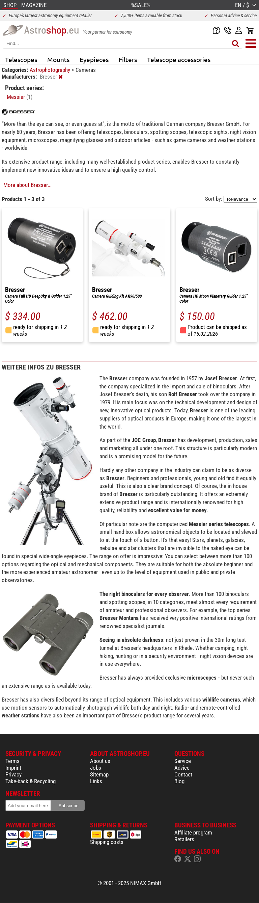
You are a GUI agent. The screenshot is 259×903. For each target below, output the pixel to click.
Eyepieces (94, 59)
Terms (12, 761)
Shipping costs (106, 842)
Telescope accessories (178, 59)
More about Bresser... (27, 185)
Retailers (184, 839)
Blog (179, 781)
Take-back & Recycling (30, 781)
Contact (183, 774)
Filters (128, 59)
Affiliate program (193, 832)
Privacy (13, 774)
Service (182, 761)
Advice (182, 767)
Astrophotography (50, 69)
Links (96, 781)
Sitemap (99, 774)
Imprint (13, 767)
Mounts (58, 59)
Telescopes (21, 59)
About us (100, 761)
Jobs (95, 767)
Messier (19, 96)
